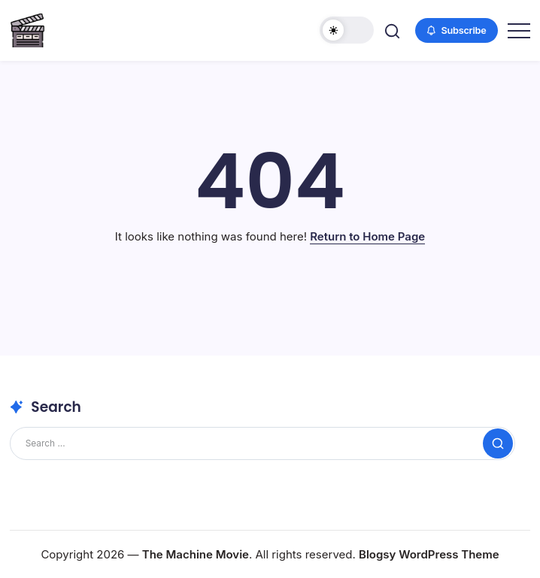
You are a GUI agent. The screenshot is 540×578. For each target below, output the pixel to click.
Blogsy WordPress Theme (429, 554)
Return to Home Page (367, 236)
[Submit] (498, 443)
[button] (347, 30)
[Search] (262, 443)
